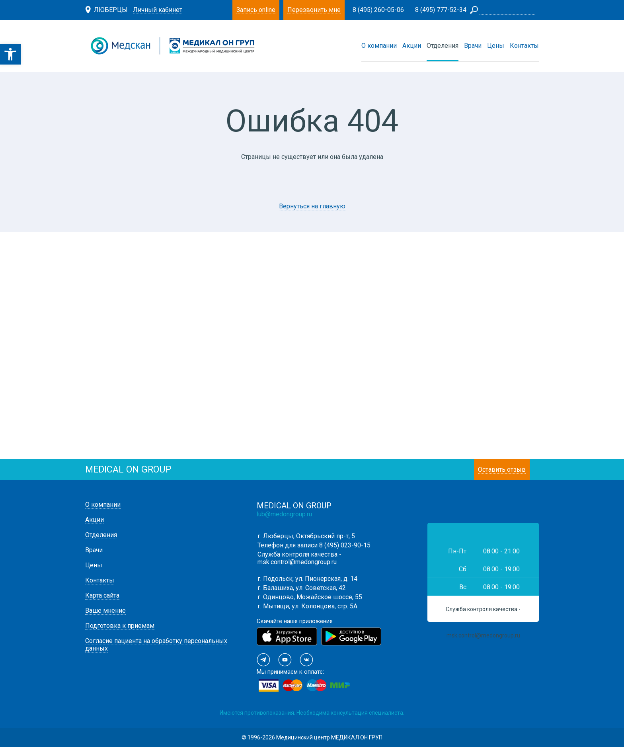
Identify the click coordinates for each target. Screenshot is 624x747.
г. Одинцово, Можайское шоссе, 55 (309, 597)
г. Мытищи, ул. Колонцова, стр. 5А (307, 606)
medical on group (128, 469)
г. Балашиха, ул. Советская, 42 (301, 588)
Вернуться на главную (312, 206)
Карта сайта (102, 595)
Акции (411, 45)
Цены (495, 45)
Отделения (442, 45)
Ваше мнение (105, 610)
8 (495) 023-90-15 (344, 545)
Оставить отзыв (502, 469)
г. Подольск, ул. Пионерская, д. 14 (307, 578)
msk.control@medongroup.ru (297, 562)
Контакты (524, 45)
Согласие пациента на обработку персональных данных (156, 644)
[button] (10, 54)
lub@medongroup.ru (284, 514)
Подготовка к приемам (119, 625)
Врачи (473, 45)
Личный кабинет (157, 10)
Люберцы (111, 10)
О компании (379, 45)
